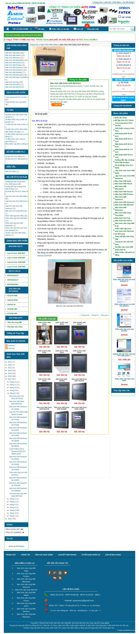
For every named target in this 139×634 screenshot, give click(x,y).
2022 (10, 365)
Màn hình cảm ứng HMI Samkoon (26, 585)
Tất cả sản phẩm (20, 29)
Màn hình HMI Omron (13, 63)
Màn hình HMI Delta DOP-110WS (79, 408)
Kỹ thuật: (123, 82)
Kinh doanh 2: (123, 59)
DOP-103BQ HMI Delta (79, 323)
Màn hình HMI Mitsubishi (14, 60)
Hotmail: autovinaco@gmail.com (79, 600)
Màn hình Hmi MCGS (13, 87)
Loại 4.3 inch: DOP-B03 (16, 267)
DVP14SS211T (12, 280)
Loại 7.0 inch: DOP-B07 (16, 258)
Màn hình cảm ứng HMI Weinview (26, 615)
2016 (10, 519)
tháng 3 (13, 510)
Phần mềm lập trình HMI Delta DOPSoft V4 (124, 280)
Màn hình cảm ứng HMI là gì (15, 211)
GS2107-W (11, 305)
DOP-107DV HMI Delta (44, 323)
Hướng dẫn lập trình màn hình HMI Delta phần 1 (124, 355)
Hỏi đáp (39, 28)
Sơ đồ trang (120, 234)
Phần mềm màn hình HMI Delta (124, 380)
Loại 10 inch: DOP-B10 (16, 253)
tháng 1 (13, 516)
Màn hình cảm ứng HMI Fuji (26, 590)
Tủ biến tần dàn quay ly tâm (15, 124)
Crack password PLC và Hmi (16, 97)
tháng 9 (13, 390)
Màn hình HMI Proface (13, 65)
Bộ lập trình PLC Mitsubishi (15, 159)
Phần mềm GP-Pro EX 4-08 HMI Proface (125, 305)
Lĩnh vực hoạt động (44, 555)
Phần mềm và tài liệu (58, 29)
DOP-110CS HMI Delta (44, 351)
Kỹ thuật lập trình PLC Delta (15, 191)
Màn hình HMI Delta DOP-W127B (44, 408)
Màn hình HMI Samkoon (14, 68)
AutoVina (11, 346)
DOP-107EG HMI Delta (79, 351)
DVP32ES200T (12, 284)
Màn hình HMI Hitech (13, 55)
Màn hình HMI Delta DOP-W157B (79, 380)
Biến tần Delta (10, 171)
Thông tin (25, 555)
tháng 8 (13, 393)
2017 (10, 379)
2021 (10, 368)
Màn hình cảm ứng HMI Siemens (26, 610)
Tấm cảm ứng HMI (14, 322)
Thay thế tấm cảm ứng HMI (15, 102)
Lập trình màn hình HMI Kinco (16, 201)
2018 (10, 376)
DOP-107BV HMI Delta (62, 323)
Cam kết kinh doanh (67, 555)
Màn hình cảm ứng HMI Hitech (26, 593)
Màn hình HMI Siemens (14, 70)
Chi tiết (23, 271)
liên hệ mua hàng (113, 555)
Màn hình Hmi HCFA (13, 85)
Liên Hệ (78, 29)
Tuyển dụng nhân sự (90, 555)
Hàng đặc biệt (93, 29)
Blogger (21, 546)
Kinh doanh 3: (123, 65)
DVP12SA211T (12, 275)
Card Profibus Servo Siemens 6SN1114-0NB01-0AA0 (17, 451)
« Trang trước (85, 315)
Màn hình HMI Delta (12, 53)
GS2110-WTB (12, 300)
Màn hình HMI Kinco (12, 58)
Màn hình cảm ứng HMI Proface (26, 575)
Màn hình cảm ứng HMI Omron (26, 599)
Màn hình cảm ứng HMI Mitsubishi (26, 580)
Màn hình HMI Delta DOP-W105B (61, 408)
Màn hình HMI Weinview (14, 75)
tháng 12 (13, 382)
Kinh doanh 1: (123, 53)
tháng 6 (13, 502)
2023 (10, 362)
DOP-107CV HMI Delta (62, 351)
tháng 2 (13, 513)
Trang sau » (104, 315)
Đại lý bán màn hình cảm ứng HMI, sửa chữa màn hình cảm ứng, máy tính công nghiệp (77, 623)
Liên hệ (58, 105)
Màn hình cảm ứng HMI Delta (26, 569)
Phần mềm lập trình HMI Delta (16, 218)
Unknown (11, 348)
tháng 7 (13, 499)
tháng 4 (13, 507)
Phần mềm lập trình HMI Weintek (124, 330)
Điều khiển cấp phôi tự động (15, 144)
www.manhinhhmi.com (127, 630)
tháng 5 (13, 505)
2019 (10, 373)
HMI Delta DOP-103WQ (62, 380)
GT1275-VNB (12, 296)
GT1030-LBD (12, 309)
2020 (10, 370)
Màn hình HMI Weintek (13, 72)
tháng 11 (13, 385)
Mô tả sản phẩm (41, 114)
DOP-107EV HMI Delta (44, 380)
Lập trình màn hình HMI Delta (16, 196)
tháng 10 (13, 388)
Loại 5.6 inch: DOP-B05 (16, 262)
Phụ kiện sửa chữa (14, 327)
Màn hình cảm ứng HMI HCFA (26, 604)
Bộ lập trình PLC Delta (13, 156)
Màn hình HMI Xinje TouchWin (16, 77)
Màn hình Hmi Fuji (12, 82)
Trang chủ (34, 45)
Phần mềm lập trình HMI (14, 216)
